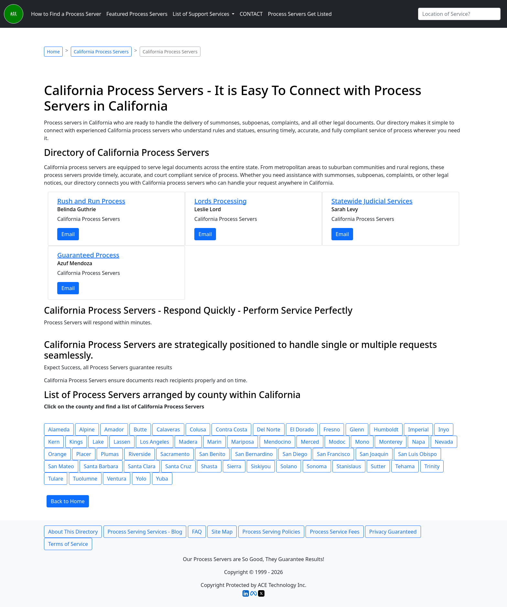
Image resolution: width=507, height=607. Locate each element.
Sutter (378, 466)
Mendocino (277, 441)
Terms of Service (68, 543)
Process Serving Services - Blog (145, 531)
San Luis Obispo (417, 454)
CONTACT (251, 13)
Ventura (116, 478)
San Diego (295, 454)
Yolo (141, 478)
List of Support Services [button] (202, 13)
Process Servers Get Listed (299, 13)
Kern (53, 441)
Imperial (418, 429)
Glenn (357, 429)
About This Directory (73, 531)
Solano (288, 466)
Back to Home (68, 501)
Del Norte (268, 429)
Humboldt (386, 429)
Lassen (121, 441)
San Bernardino (254, 454)
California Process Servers (101, 52)
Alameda (59, 429)
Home (53, 52)
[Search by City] (459, 14)
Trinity (432, 466)
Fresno (332, 429)
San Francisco (333, 454)
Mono (362, 441)
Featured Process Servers (136, 13)
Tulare (55, 478)
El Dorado (302, 429)
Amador (114, 429)
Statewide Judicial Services (372, 201)
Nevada (444, 441)
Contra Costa (231, 429)
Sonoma (317, 466)
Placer (83, 454)
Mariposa (242, 441)
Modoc (337, 441)
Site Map (221, 531)
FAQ (197, 531)
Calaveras (168, 429)
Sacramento (174, 454)
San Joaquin (374, 454)
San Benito (212, 454)
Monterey (390, 441)
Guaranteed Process (88, 255)
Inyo (443, 429)
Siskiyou (261, 466)
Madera (188, 441)
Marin (214, 441)
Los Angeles (154, 441)
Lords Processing (220, 201)
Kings (76, 441)
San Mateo (61, 466)
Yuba (162, 478)
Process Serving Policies (271, 531)
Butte (140, 429)
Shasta (209, 466)
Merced (310, 441)
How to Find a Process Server (66, 13)
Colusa (198, 429)
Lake (98, 441)
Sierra (234, 466)
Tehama (405, 466)
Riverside (139, 454)
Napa (418, 441)
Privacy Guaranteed (393, 531)
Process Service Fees (334, 531)
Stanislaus (349, 466)
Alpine (86, 429)
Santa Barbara (101, 466)
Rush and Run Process (91, 201)
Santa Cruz (178, 466)
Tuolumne (85, 478)
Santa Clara (142, 466)
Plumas (110, 454)
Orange (57, 454)
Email (68, 234)
